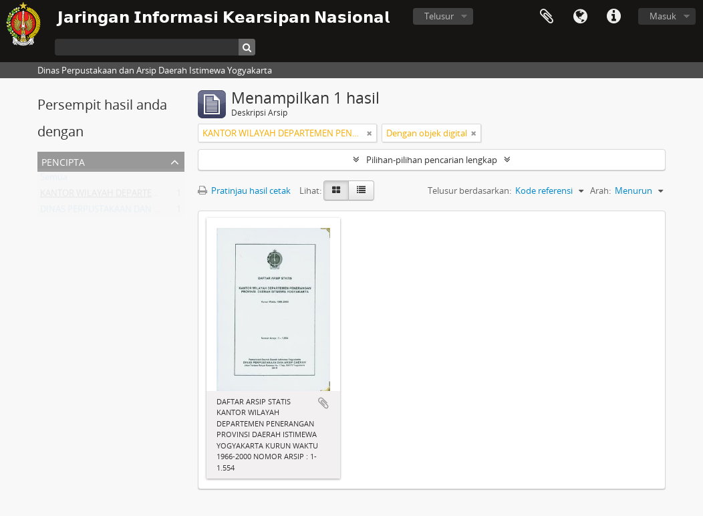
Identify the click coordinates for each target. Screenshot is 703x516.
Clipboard (546, 16)
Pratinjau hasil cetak (244, 190)
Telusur (439, 16)
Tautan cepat (613, 16)
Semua (53, 180)
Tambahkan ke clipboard (323, 403)
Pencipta (63, 161)
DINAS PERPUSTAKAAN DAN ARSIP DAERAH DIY (134, 212)
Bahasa (580, 16)
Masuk (663, 16)
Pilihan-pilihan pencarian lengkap (431, 160)
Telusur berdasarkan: (469, 190)
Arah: (600, 190)
